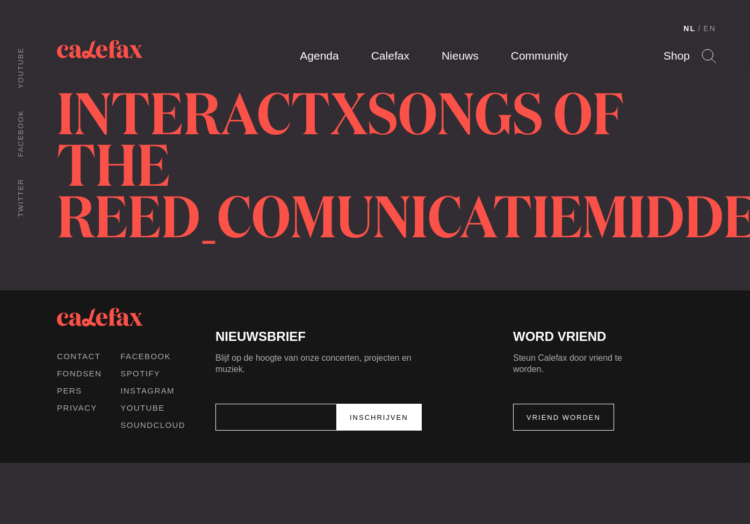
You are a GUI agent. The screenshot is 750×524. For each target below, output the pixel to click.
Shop (677, 55)
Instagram (147, 390)
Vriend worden (564, 417)
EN (709, 28)
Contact (78, 356)
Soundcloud (152, 425)
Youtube (21, 68)
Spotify (140, 373)
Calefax (390, 55)
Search (709, 56)
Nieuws (460, 55)
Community (539, 55)
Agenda (319, 55)
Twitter (21, 197)
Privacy (77, 407)
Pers (69, 390)
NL (689, 28)
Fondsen (79, 373)
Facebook (21, 133)
